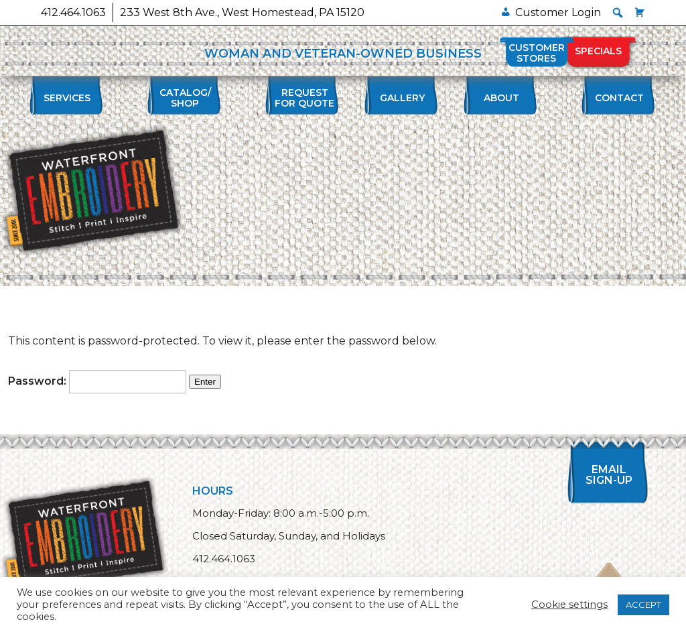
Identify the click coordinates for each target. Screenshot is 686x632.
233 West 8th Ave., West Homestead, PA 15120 (242, 12)
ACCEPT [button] (643, 604)
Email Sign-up (609, 475)
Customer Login (558, 12)
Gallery (402, 98)
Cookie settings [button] (569, 604)
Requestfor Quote (304, 97)
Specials (598, 51)
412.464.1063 (73, 12)
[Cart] (640, 12)
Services (67, 98)
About (501, 98)
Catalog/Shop (185, 97)
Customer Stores (536, 53)
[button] (618, 13)
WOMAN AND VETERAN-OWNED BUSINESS (343, 53)
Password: (97, 381)
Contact (619, 98)
